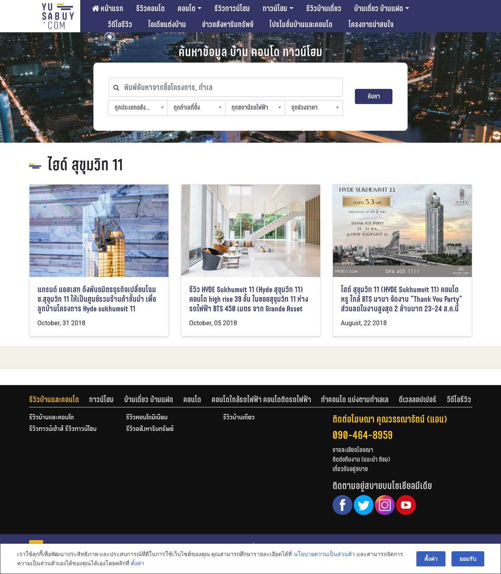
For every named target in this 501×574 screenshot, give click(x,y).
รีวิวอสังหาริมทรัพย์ (150, 429)
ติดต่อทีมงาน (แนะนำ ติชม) (361, 459)
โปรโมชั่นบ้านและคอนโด (301, 24)
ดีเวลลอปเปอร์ (417, 399)
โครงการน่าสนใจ (371, 24)
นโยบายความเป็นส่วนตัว (324, 554)
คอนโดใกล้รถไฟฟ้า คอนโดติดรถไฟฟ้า (261, 399)
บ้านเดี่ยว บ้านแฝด (378, 8)
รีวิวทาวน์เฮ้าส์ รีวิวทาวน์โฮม (63, 429)
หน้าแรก (107, 8)
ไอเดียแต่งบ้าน (167, 24)
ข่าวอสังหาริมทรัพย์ (227, 24)
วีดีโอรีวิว (120, 24)
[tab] (59, 399)
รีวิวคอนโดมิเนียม (147, 418)
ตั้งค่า (137, 563)
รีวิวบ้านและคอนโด (54, 399)
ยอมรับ (467, 559)
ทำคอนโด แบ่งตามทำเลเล (354, 399)
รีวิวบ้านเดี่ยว (323, 8)
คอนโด (187, 8)
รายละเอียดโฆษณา (353, 449)
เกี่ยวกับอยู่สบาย (350, 469)
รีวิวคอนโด (150, 8)
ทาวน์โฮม (275, 8)
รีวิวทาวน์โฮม (232, 8)
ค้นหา (374, 96)
